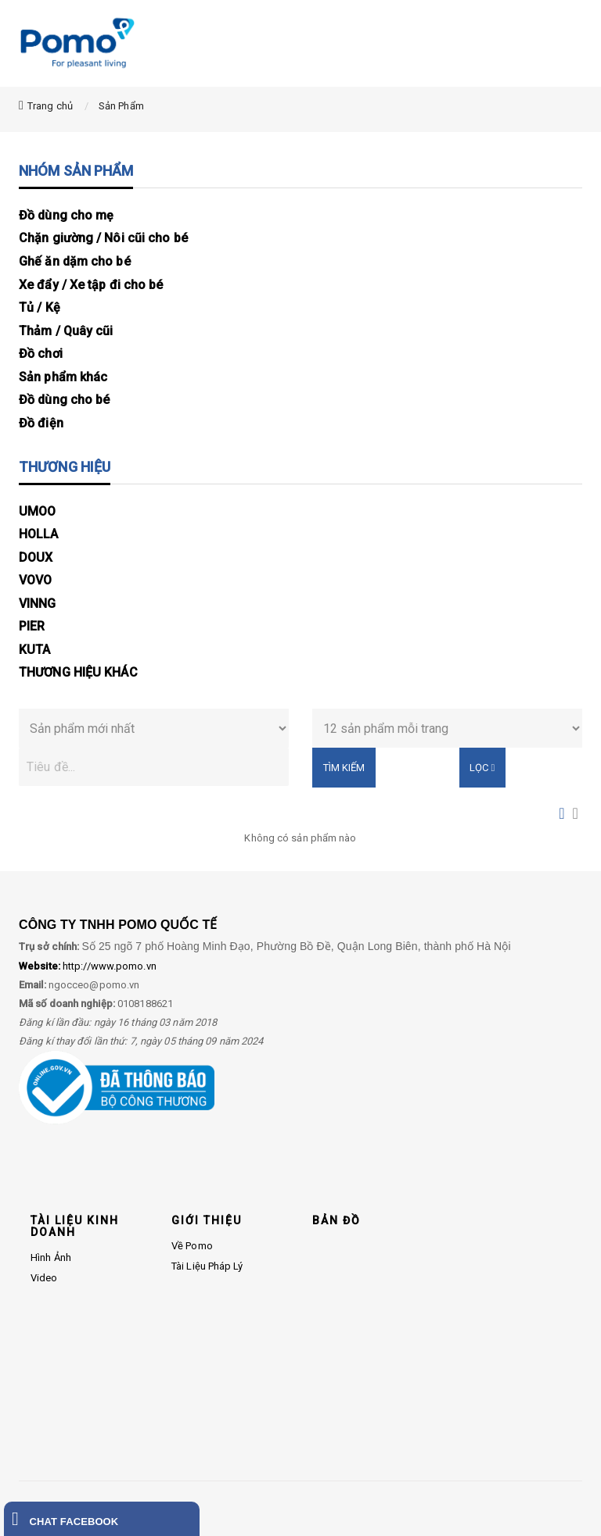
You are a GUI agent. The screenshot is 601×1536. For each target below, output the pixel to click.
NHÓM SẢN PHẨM (76, 171)
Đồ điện (41, 423)
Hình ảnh (51, 1257)
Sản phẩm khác (63, 377)
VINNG (37, 603)
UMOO (37, 511)
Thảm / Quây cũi (66, 330)
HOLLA (39, 534)
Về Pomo (192, 1246)
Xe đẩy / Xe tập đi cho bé (91, 284)
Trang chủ (50, 106)
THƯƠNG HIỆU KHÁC (78, 672)
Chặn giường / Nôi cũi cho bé (103, 237)
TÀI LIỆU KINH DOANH (75, 1226)
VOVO (35, 580)
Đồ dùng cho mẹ (66, 215)
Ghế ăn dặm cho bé (75, 261)
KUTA (34, 649)
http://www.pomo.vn (88, 966)
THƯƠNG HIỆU (64, 467)
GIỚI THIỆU (206, 1220)
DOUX (35, 557)
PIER (32, 626)
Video (44, 1278)
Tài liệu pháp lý (207, 1266)
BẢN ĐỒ (336, 1220)
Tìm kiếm (344, 767)
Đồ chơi (41, 353)
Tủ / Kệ (39, 307)
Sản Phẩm (121, 106)
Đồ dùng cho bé (64, 399)
